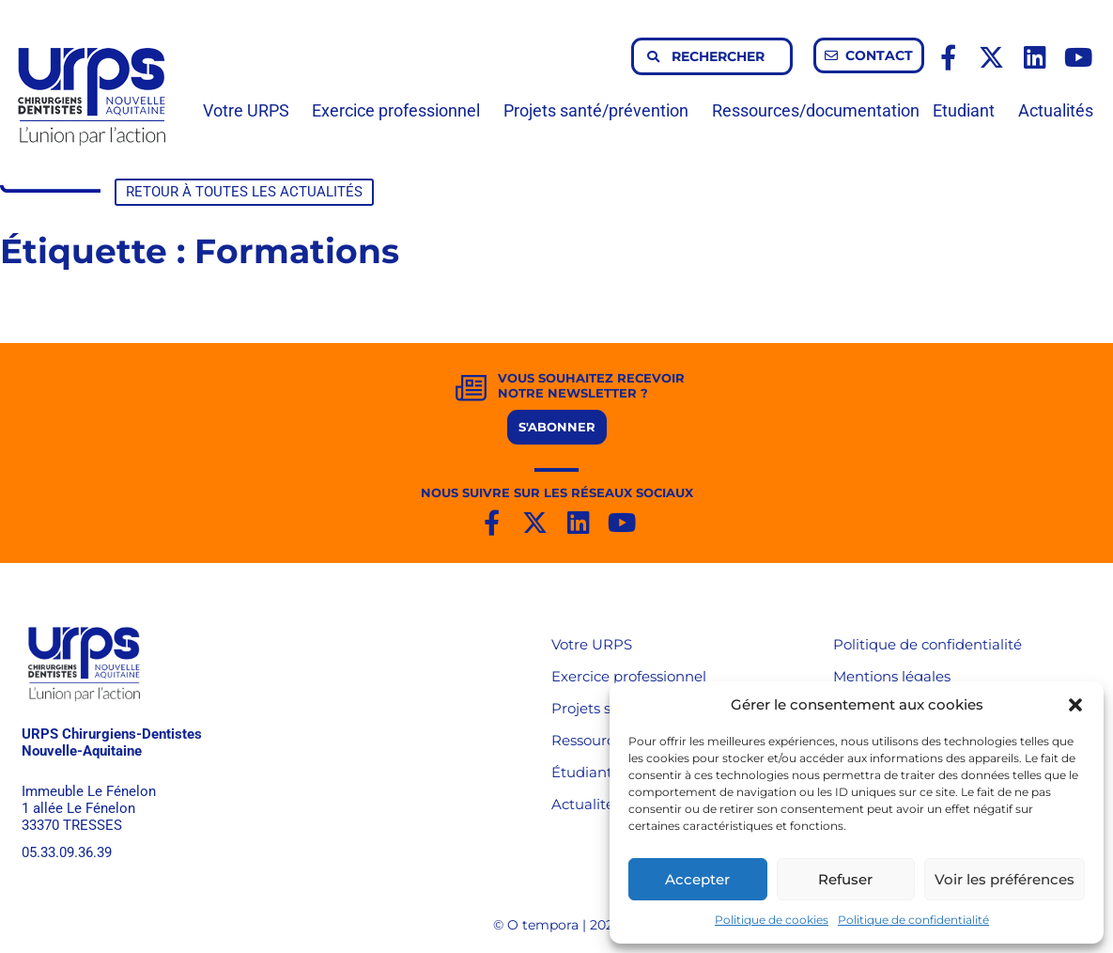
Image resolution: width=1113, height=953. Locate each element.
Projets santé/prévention (600, 110)
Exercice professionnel (400, 110)
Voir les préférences (1004, 879)
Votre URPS (251, 110)
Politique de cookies (771, 920)
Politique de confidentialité (913, 920)
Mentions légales (892, 676)
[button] (1075, 704)
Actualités (1055, 110)
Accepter (697, 879)
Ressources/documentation (816, 110)
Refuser (845, 879)
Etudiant (968, 110)
